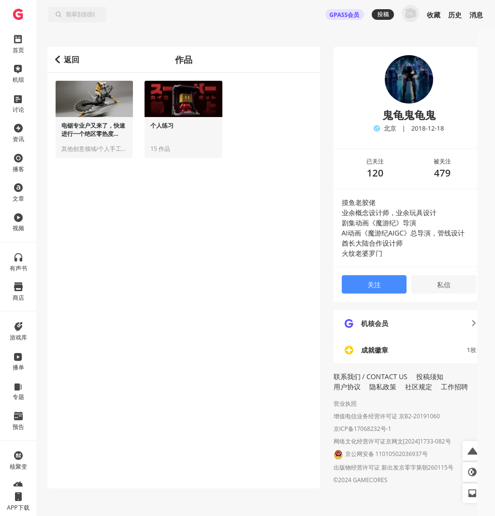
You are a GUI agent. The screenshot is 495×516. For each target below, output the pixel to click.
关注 (374, 284)
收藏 (433, 14)
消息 (476, 14)
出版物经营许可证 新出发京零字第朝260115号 (393, 467)
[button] (472, 450)
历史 (455, 14)
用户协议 (347, 386)
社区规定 (418, 386)
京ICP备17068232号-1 (363, 429)
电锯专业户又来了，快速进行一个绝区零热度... (93, 130)
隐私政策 (382, 386)
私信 (444, 284)
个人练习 (162, 126)
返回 (67, 59)
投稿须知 (429, 376)
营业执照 (345, 403)
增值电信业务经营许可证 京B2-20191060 (387, 416)
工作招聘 (454, 386)
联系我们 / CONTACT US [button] (371, 376)
